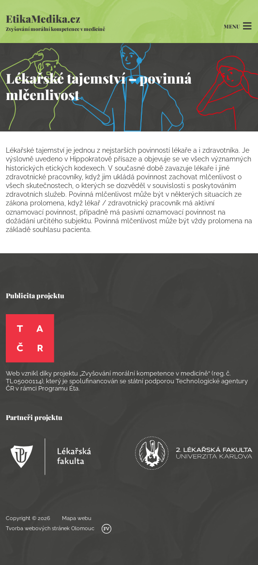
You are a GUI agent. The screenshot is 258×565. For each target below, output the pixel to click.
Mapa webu (76, 518)
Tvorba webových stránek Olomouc (58, 529)
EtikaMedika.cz (55, 22)
